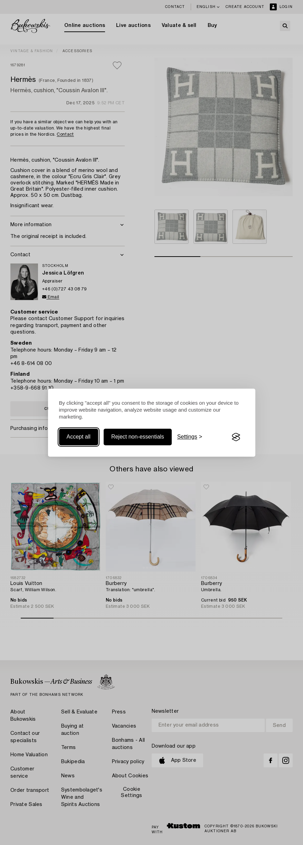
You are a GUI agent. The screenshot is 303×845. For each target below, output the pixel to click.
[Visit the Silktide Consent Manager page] (236, 437)
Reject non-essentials (137, 437)
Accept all (79, 437)
